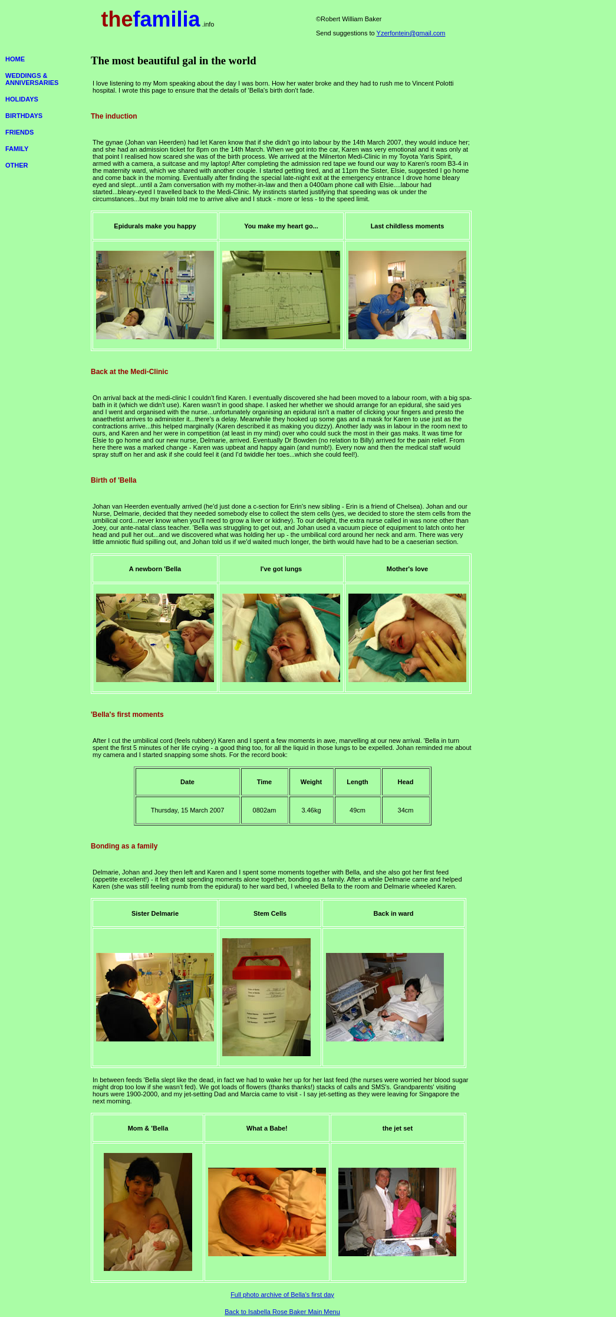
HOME (15, 59)
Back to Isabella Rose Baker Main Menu (282, 1311)
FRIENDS (19, 132)
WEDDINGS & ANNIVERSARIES (31, 79)
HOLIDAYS (21, 99)
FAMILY (16, 148)
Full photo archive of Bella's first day (282, 1294)
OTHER (16, 165)
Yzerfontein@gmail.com (411, 33)
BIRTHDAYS (23, 115)
